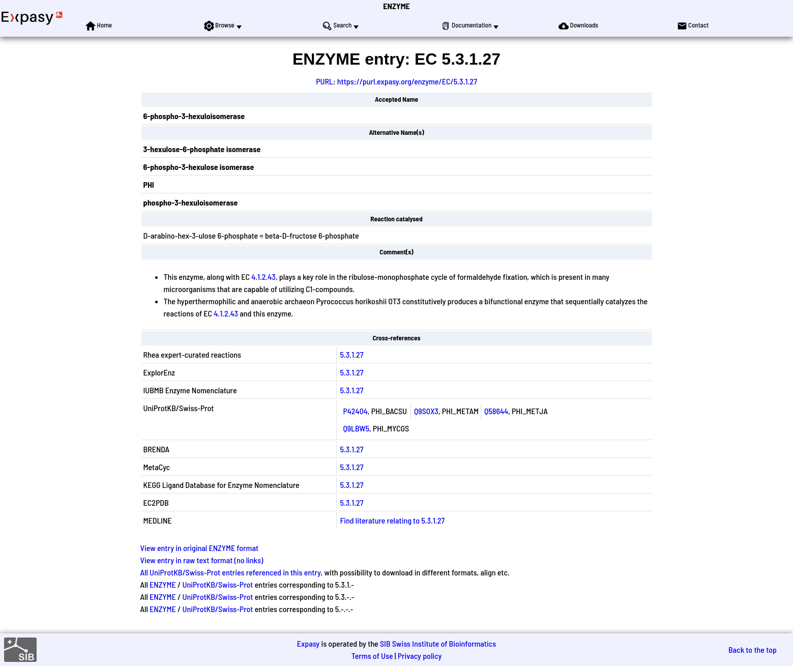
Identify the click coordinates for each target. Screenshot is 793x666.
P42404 (355, 411)
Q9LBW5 (356, 428)
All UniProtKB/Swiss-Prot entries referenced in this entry (230, 572)
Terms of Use (372, 655)
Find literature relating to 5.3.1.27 (392, 520)
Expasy (308, 643)
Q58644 (496, 411)
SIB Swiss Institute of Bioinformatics (438, 643)
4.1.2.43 (263, 276)
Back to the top (752, 649)
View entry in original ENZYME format (199, 548)
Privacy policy (420, 655)
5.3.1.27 (351, 354)
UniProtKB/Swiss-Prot (217, 584)
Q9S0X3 (426, 411)
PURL (324, 81)
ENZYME (396, 6)
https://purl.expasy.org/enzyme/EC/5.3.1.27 (407, 81)
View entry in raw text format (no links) (201, 560)
